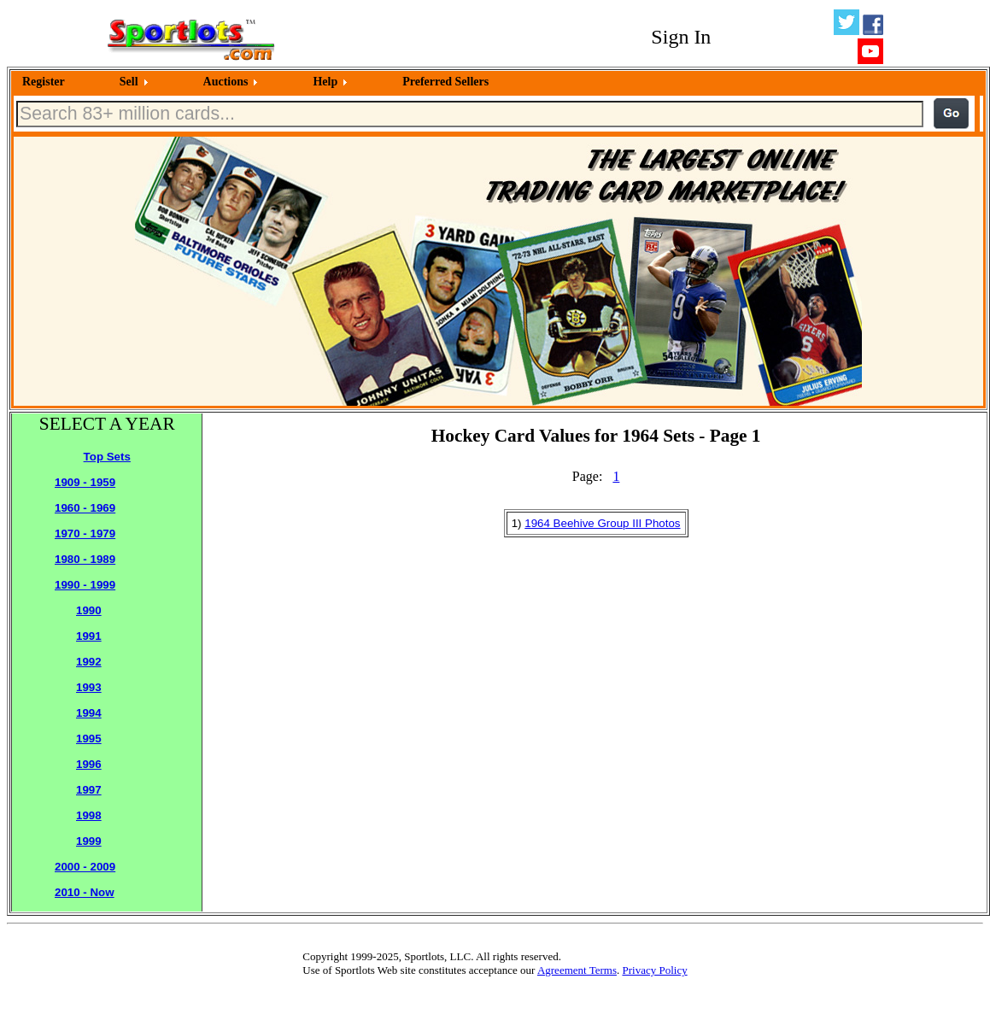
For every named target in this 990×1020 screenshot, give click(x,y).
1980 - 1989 (85, 559)
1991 (89, 636)
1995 (89, 738)
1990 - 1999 (85, 584)
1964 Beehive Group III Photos (602, 523)
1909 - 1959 (85, 482)
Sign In (681, 37)
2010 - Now (84, 892)
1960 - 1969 (85, 507)
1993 (89, 687)
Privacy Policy (654, 970)
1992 (89, 661)
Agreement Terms (577, 970)
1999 (89, 841)
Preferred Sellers (445, 81)
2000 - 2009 (85, 866)
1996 (89, 764)
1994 (89, 712)
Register (43, 81)
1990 (89, 610)
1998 (89, 815)
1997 (89, 789)
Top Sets (107, 456)
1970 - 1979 (85, 533)
